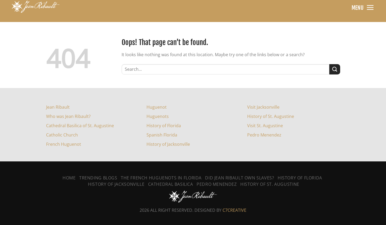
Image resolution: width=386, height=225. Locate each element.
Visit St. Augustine (265, 126)
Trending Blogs (98, 178)
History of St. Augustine (270, 116)
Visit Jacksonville (263, 107)
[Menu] (370, 7)
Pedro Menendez (264, 135)
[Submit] (334, 69)
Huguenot (157, 107)
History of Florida (164, 126)
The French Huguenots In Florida (161, 178)
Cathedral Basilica (170, 184)
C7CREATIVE (234, 210)
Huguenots (158, 116)
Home (69, 178)
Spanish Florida (162, 135)
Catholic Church (62, 135)
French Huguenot (63, 144)
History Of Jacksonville (116, 184)
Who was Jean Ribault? (68, 116)
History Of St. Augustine (269, 184)
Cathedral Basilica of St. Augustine (80, 126)
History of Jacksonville (168, 144)
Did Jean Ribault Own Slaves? (239, 178)
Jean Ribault (58, 107)
